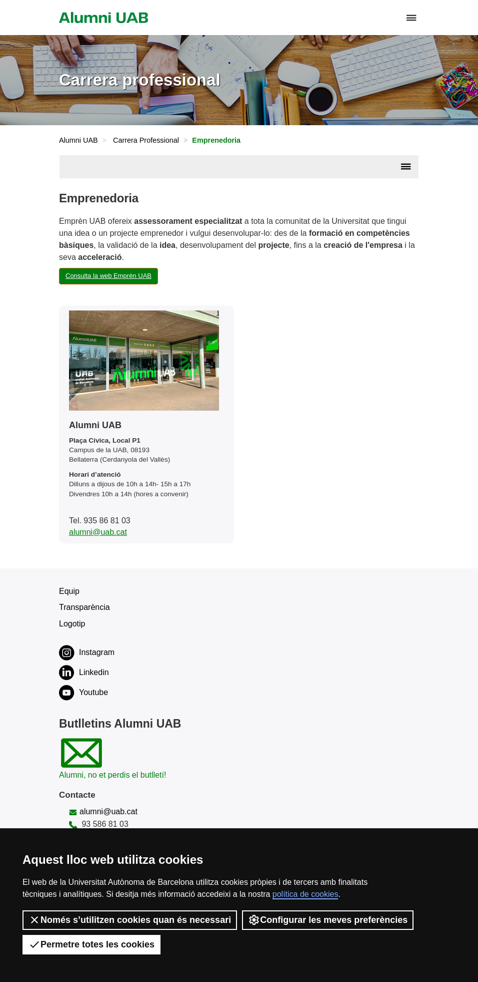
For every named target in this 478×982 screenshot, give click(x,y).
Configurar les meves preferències (328, 920)
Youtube (83, 692)
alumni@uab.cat (98, 532)
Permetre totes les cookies (91, 944)
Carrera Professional (146, 140)
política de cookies (305, 894)
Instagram (86, 652)
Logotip (72, 623)
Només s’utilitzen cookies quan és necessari (129, 920)
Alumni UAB (78, 140)
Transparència (84, 607)
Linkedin (84, 672)
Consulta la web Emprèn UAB (109, 275)
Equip (69, 591)
